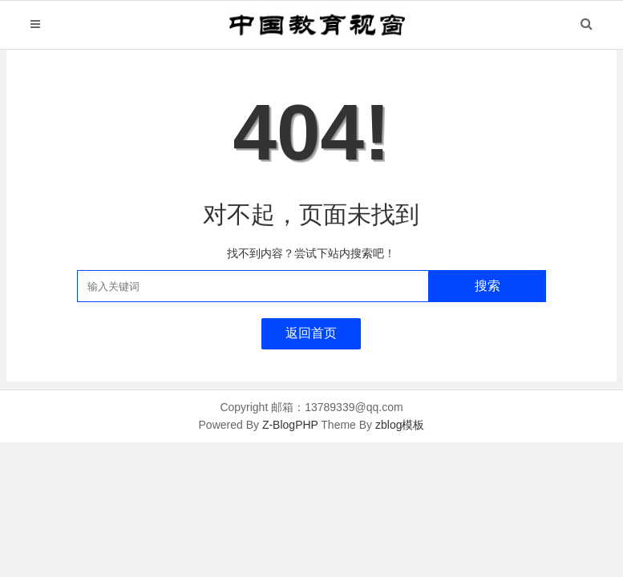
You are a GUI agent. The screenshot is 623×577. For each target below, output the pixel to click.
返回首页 (311, 333)
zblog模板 (399, 424)
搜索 (487, 286)
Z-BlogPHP (290, 424)
